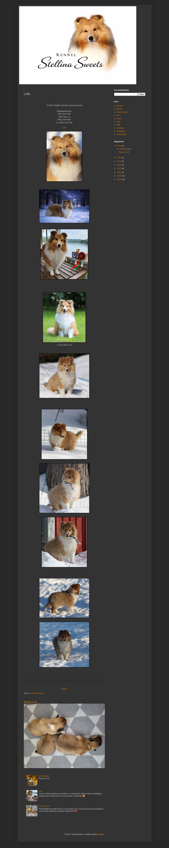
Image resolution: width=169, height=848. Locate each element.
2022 (119, 168)
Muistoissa (121, 131)
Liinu (118, 122)
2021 (119, 172)
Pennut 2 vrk (30, 702)
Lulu (64, 127)
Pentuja (120, 106)
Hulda (119, 118)
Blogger (101, 834)
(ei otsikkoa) (44, 776)
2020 (119, 176)
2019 (119, 179)
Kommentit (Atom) (36, 693)
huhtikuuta (123, 149)
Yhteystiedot (122, 134)
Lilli (118, 115)
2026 (119, 146)
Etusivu (64, 689)
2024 (119, 161)
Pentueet (120, 128)
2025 (119, 158)
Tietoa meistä (122, 112)
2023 (119, 165)
